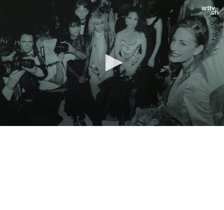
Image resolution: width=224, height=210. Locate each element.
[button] (112, 63)
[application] (112, 63)
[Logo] (210, 10)
